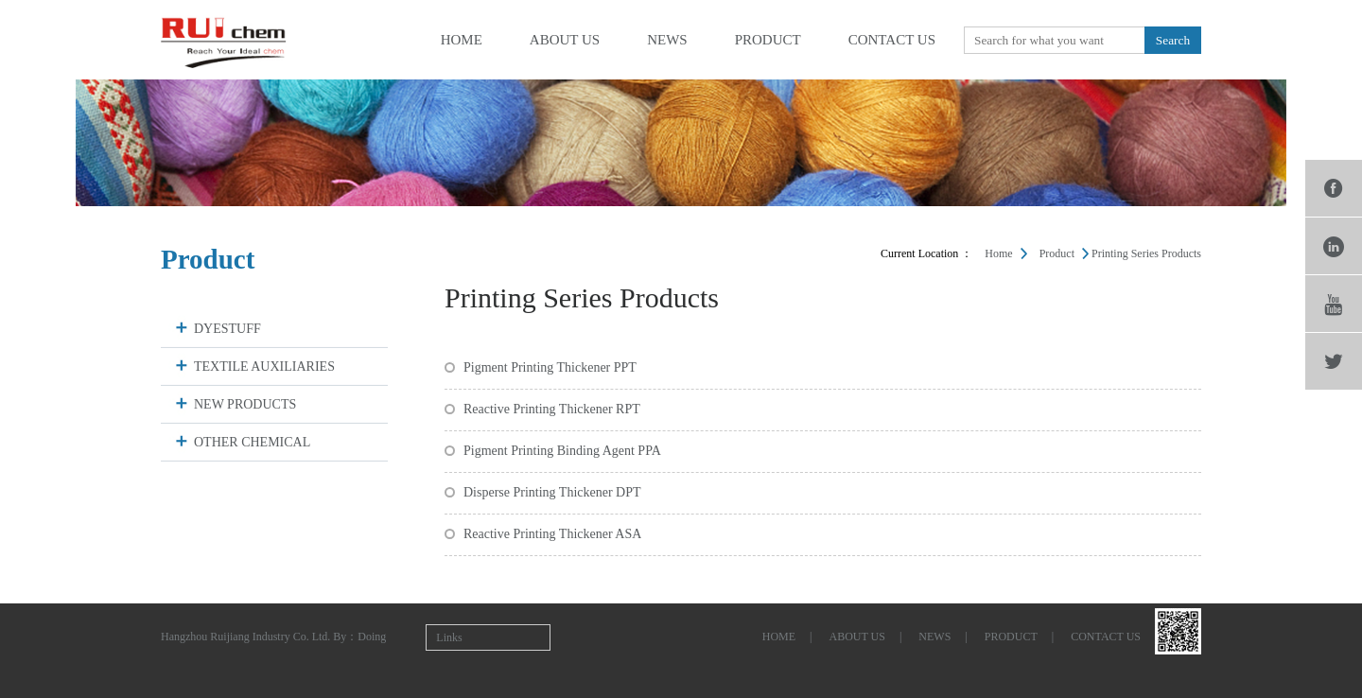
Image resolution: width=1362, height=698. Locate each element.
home (461, 39)
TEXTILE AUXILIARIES (264, 366)
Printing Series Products (1146, 253)
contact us (891, 39)
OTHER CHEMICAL (252, 442)
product (768, 39)
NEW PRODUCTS (245, 404)
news (667, 39)
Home (998, 253)
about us (565, 39)
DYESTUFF (227, 329)
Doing (372, 636)
